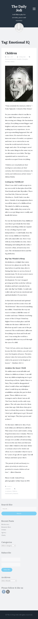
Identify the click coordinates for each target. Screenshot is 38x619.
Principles (25, 59)
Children (11, 53)
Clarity (3, 535)
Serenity (7, 61)
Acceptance (8, 491)
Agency (3, 532)
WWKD (3, 530)
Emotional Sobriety (10, 59)
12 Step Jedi (22, 57)
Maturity (15, 493)
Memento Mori (6, 527)
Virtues (12, 61)
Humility (19, 59)
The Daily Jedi (19, 8)
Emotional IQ (9, 493)
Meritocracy (5, 524)
